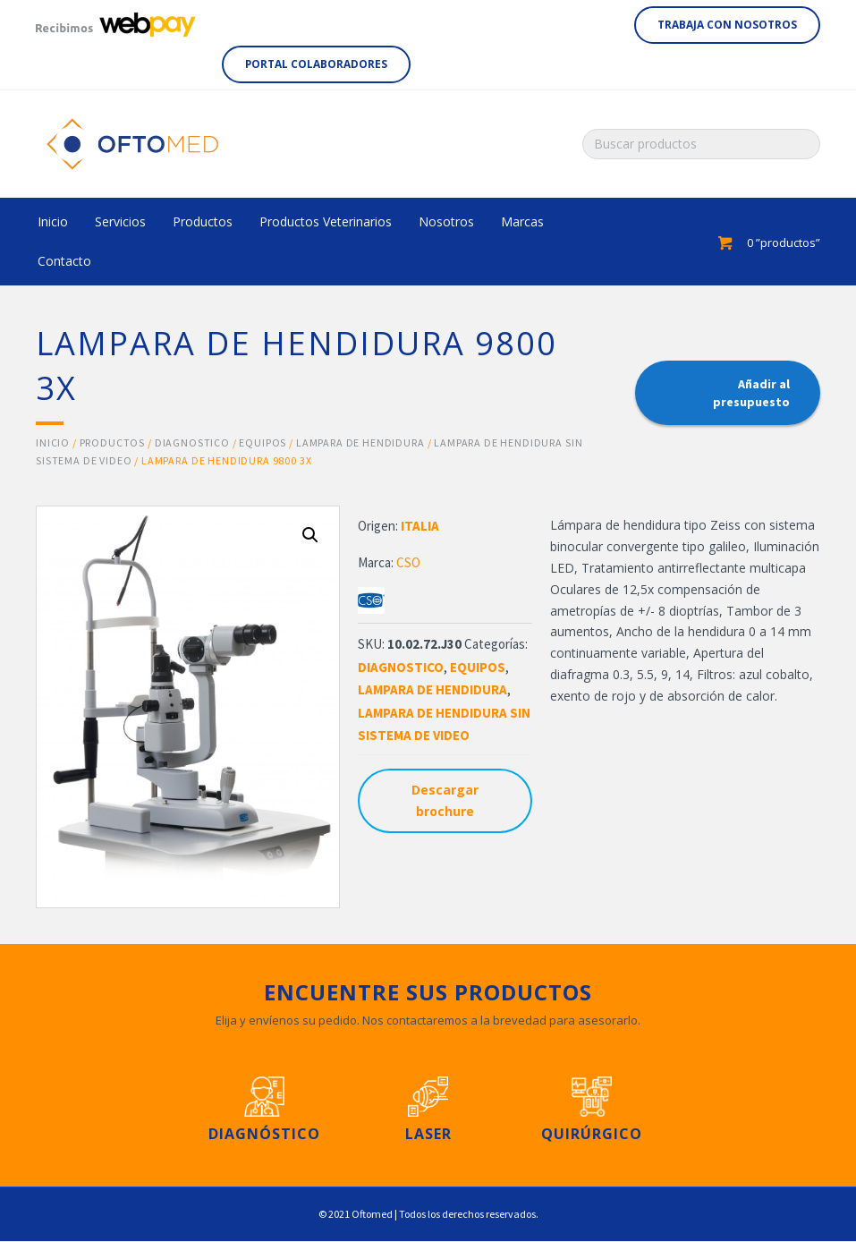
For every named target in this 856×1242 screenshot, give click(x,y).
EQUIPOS (262, 442)
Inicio (53, 442)
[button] (727, 25)
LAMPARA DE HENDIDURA (360, 442)
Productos (113, 442)
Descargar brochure (445, 800)
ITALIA (420, 525)
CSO (408, 562)
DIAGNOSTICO (192, 442)
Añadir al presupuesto (751, 393)
